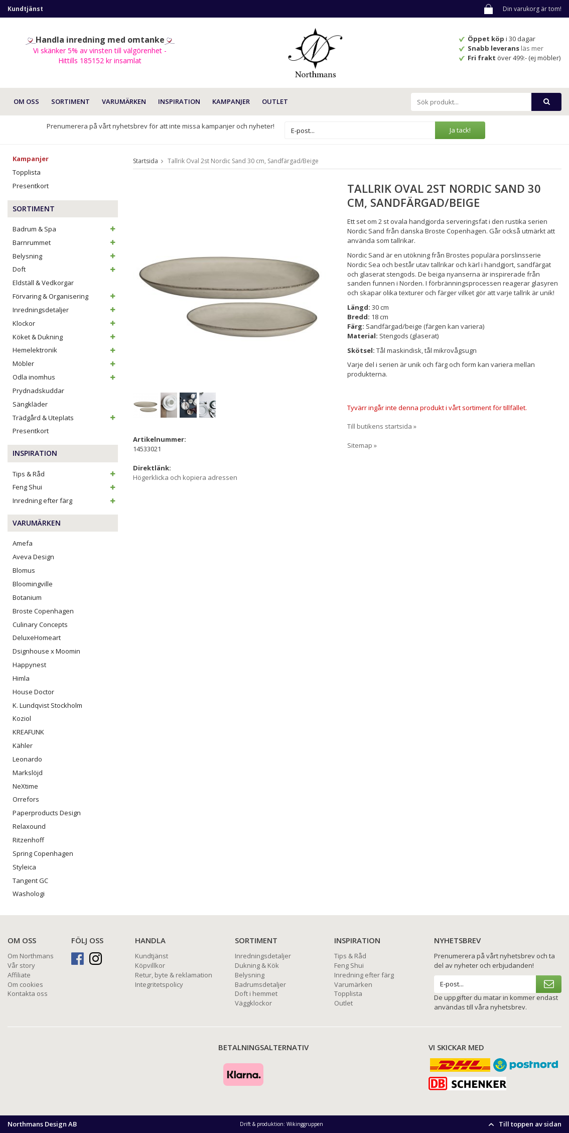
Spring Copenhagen (43, 853)
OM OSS (26, 101)
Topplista (27, 172)
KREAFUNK (28, 731)
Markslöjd (28, 772)
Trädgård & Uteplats (65, 417)
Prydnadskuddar (38, 390)
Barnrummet (65, 242)
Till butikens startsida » (381, 426)
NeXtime (25, 786)
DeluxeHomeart (37, 637)
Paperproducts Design (47, 812)
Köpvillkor (150, 965)
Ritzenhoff (28, 839)
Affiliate (19, 974)
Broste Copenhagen (43, 610)
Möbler (65, 363)
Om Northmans (31, 955)
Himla (21, 678)
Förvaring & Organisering (65, 296)
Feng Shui (65, 486)
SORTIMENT (70, 101)
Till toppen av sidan (523, 1123)
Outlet (275, 101)
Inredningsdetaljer (65, 309)
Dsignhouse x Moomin (46, 651)
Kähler (23, 745)
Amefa (23, 543)
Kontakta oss (28, 993)
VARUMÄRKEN (124, 101)
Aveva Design (33, 556)
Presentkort (31, 185)
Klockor (65, 323)
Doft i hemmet (256, 993)
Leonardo (27, 759)
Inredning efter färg (65, 500)
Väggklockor (253, 1003)
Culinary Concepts (40, 624)
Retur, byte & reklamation (173, 974)
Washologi (29, 893)
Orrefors (26, 799)
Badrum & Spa (65, 228)
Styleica (24, 866)
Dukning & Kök (257, 965)
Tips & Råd (65, 473)
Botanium (27, 597)
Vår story (21, 965)
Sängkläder (30, 404)
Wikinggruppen (305, 1123)
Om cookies (25, 984)
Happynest (29, 664)
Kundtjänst (151, 955)
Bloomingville (33, 583)
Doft (65, 269)
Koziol (22, 718)
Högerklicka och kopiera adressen (185, 477)
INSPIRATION (179, 101)
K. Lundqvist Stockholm (47, 705)
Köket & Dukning (65, 336)
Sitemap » (362, 445)
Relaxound (29, 826)
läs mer (533, 48)
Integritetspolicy (159, 984)
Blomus (24, 570)
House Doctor (33, 691)
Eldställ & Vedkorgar (43, 282)
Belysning (65, 256)
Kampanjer (231, 101)
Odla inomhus (65, 377)
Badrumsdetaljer (260, 984)
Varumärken (353, 984)
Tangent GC (30, 880)
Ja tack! (460, 130)
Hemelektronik (65, 349)
